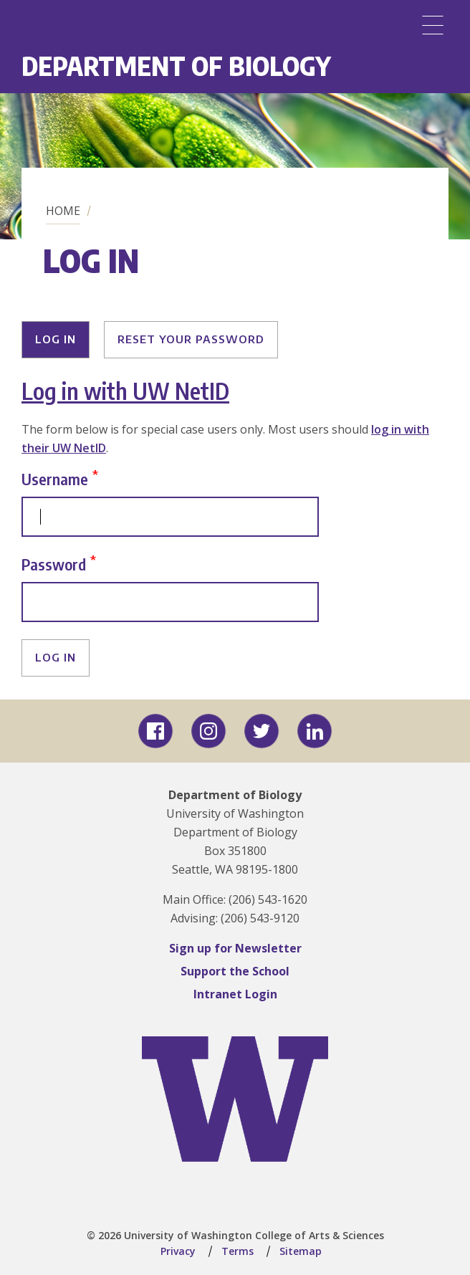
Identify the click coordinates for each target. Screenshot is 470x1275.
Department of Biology (176, 65)
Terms (237, 1251)
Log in (55, 339)
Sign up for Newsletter (235, 948)
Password (53, 563)
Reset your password (191, 339)
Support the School (235, 971)
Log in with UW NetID (125, 390)
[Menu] (433, 25)
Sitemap (300, 1251)
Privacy (178, 1251)
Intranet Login (235, 994)
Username (54, 478)
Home (63, 211)
